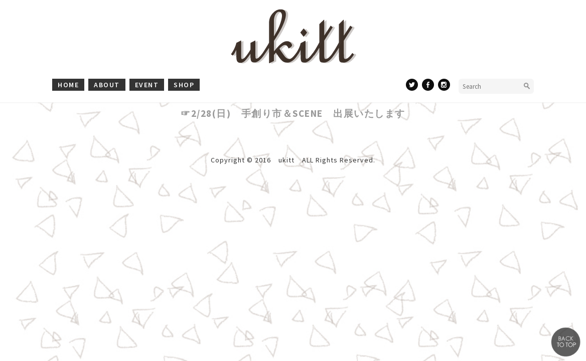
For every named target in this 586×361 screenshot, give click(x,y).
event (147, 84)
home (68, 84)
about (107, 84)
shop (184, 84)
